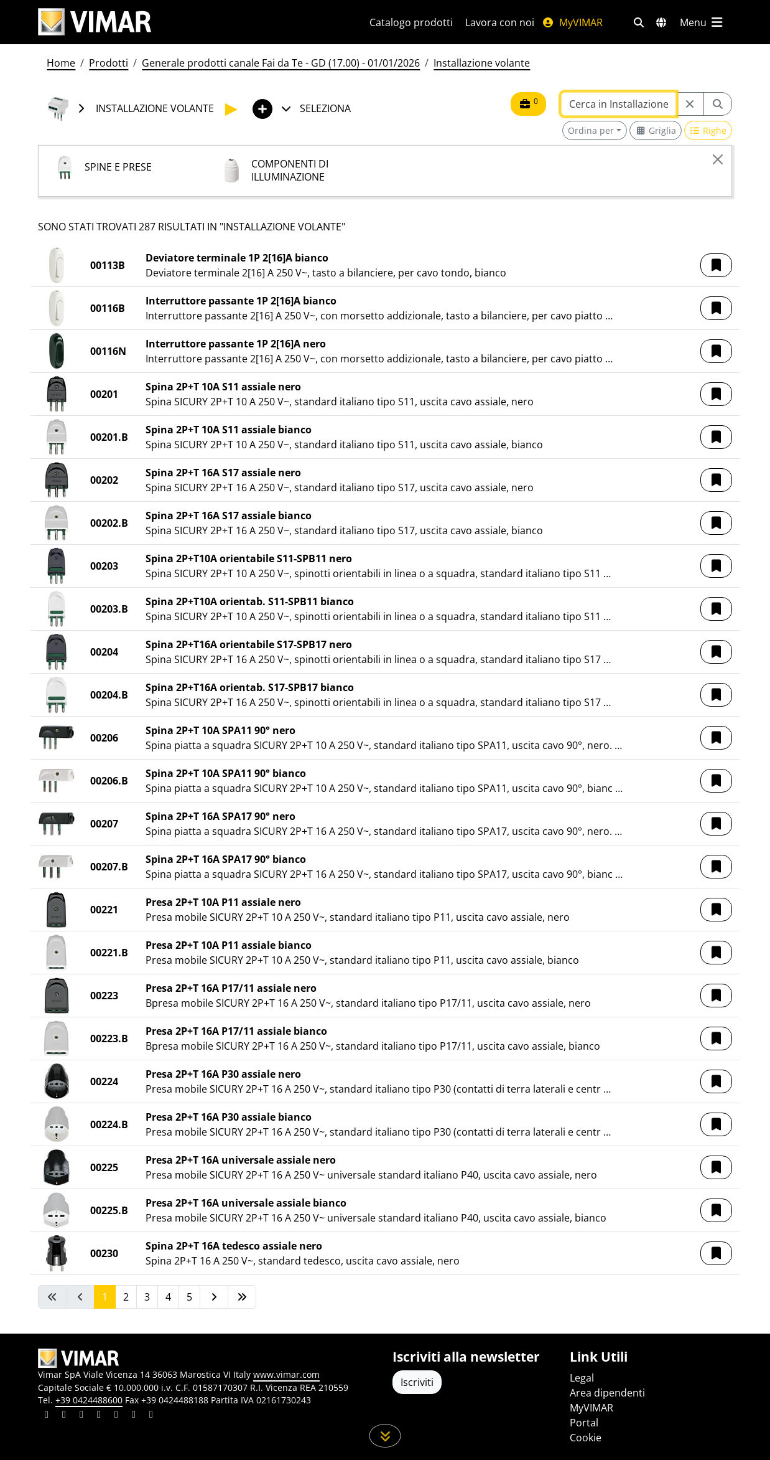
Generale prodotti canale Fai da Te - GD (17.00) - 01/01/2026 (281, 63)
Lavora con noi (499, 22)
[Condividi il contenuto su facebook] (64, 1416)
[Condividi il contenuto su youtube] (116, 1416)
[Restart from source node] (689, 104)
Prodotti (108, 63)
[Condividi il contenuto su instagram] (99, 1416)
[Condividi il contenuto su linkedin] (46, 1416)
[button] (716, 265)
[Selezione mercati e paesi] (661, 22)
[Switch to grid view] (655, 130)
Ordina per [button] (591, 130)
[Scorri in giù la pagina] (385, 1436)
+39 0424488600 (89, 1400)
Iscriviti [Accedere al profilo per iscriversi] (417, 1382)
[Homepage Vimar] (94, 22)
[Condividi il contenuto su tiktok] (151, 1416)
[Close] (717, 159)
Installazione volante (482, 63)
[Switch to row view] (708, 130)
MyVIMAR (572, 22)
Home (61, 63)
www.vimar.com (286, 1374)
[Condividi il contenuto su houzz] (134, 1416)
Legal (582, 1378)
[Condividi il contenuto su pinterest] (81, 1416)
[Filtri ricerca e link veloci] (639, 22)
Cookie (585, 1437)
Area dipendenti (607, 1393)
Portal (584, 1422)
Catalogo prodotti (411, 22)
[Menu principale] (702, 22)
